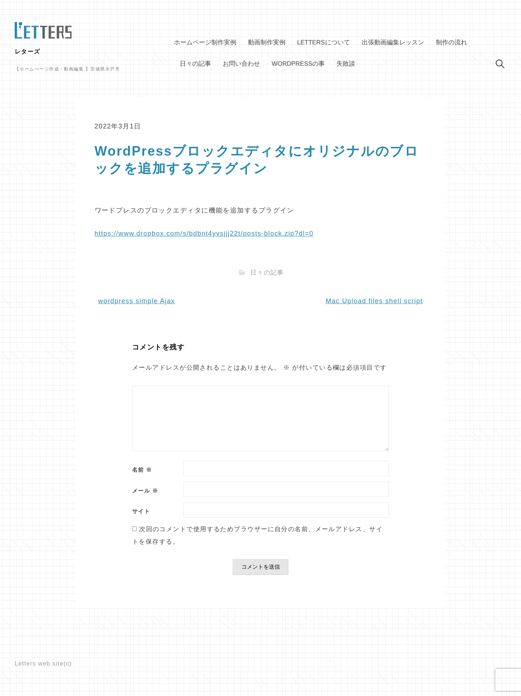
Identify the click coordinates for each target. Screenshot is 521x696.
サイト (141, 511)
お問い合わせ (241, 63)
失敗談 (345, 63)
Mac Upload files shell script (374, 301)
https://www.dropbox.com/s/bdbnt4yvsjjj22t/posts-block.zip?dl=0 (204, 233)
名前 (142, 470)
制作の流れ (451, 42)
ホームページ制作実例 (205, 42)
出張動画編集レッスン (393, 42)
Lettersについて (323, 42)
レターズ (27, 51)
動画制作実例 (266, 42)
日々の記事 (195, 63)
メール (145, 491)
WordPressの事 (298, 63)
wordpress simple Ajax (136, 301)
